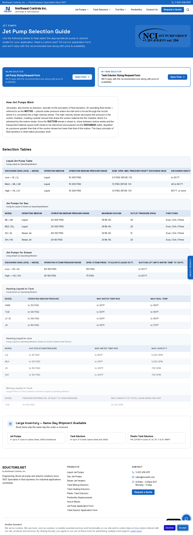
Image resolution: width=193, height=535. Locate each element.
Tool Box (121, 9)
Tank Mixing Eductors (78, 485)
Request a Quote (173, 9)
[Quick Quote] (186, 519)
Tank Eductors (102, 9)
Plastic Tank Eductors (77, 493)
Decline (170, 527)
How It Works (73, 501)
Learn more (136, 531)
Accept (182, 527)
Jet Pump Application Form (80, 506)
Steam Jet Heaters (76, 480)
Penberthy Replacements (79, 497)
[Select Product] (190, 267)
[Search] (188, 9)
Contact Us (152, 9)
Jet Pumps (82, 9)
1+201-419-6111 (181, 2)
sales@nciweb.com (145, 477)
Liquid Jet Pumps (75, 472)
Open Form (82, 77)
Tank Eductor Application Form (82, 510)
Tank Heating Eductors (78, 489)
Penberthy (136, 9)
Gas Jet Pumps (74, 476)
